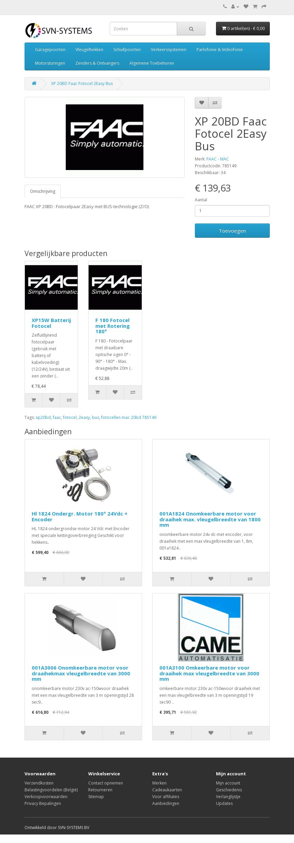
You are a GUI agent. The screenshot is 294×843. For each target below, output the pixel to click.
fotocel (70, 417)
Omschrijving (42, 191)
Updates (224, 803)
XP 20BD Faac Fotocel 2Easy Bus (82, 83)
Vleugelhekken (89, 49)
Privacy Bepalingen (43, 803)
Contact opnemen (105, 783)
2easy (84, 417)
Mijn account (228, 783)
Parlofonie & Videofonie (220, 49)
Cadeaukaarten (167, 790)
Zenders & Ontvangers (97, 63)
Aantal (201, 200)
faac (57, 417)
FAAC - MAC (217, 159)
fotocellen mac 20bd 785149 (128, 417)
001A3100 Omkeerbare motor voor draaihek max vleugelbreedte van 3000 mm (209, 673)
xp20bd (43, 417)
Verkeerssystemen (168, 49)
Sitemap (96, 796)
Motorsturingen (50, 63)
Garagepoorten (50, 49)
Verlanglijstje (228, 796)
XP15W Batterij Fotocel (51, 323)
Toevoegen (232, 230)
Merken (159, 783)
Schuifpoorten (127, 49)
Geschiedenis (229, 790)
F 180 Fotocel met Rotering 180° (112, 326)
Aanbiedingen (165, 803)
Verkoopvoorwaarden (46, 796)
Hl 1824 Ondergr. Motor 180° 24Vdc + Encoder (79, 516)
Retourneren (100, 790)
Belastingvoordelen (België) (51, 790)
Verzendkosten (39, 783)
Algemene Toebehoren (151, 63)
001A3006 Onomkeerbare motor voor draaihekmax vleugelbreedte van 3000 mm (81, 673)
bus (95, 417)
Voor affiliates (165, 796)
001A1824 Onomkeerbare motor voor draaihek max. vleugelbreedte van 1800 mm (210, 519)
